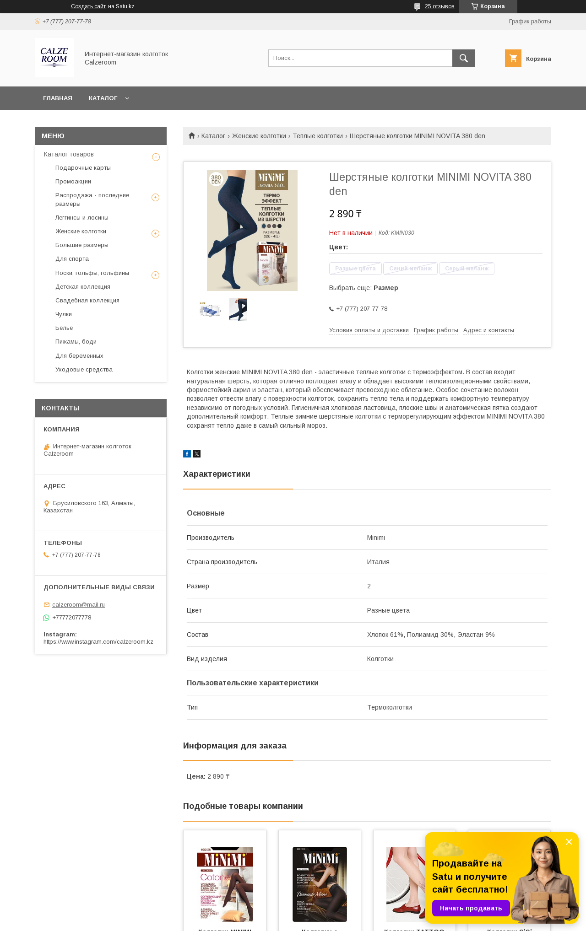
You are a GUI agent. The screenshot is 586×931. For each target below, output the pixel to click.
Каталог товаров (69, 154)
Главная (57, 98)
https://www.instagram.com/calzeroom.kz (98, 641)
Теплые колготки (318, 136)
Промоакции (73, 181)
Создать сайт (88, 6)
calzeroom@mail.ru (78, 604)
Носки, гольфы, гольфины (92, 272)
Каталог (103, 98)
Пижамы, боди (76, 341)
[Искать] (463, 58)
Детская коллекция (82, 286)
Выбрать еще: (363, 287)
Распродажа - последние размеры (92, 199)
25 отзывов (440, 6)
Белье (64, 327)
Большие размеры (82, 245)
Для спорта (72, 258)
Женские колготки (259, 136)
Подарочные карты (83, 167)
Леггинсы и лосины (82, 217)
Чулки (63, 314)
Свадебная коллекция (87, 300)
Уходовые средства (84, 369)
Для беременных (79, 355)
